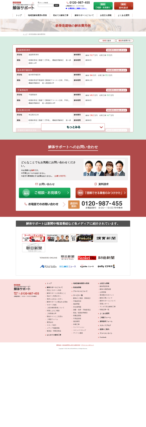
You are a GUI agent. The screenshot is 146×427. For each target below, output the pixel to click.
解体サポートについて (84, 15)
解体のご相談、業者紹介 (82, 286)
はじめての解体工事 (54, 323)
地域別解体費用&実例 (37, 15)
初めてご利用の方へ (54, 284)
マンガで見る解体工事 (108, 295)
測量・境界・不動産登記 (82, 298)
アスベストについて (80, 279)
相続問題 (76, 292)
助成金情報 (77, 275)
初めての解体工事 (60, 15)
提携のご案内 (104, 317)
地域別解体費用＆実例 (81, 271)
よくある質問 (123, 15)
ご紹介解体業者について (55, 296)
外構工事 (76, 312)
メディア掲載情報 (53, 316)
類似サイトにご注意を (55, 304)
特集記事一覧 (104, 297)
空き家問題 (77, 295)
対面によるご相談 (53, 298)
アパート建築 (78, 321)
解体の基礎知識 (105, 277)
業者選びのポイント (107, 283)
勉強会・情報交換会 (54, 319)
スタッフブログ (105, 313)
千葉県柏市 (22, 90)
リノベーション (78, 315)
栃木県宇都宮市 (24, 70)
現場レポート (104, 292)
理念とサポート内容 (54, 278)
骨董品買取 (77, 303)
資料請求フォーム (106, 309)
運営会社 (50, 310)
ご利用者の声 (51, 301)
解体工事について (106, 286)
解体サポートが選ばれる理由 (57, 290)
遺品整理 (76, 309)
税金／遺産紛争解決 (80, 301)
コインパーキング (79, 318)
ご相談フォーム (52, 307)
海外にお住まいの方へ (55, 287)
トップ (19, 15)
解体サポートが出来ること (56, 281)
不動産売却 (77, 289)
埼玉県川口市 (23, 110)
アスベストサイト (106, 321)
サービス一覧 (78, 283)
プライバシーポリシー (87, 333)
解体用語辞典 (104, 274)
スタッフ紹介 (51, 313)
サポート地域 (51, 293)
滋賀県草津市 (24, 50)
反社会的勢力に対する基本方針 (71, 333)
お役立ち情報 (105, 15)
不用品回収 (77, 306)
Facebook (103, 325)
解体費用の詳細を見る (116, 50)
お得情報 (103, 280)
